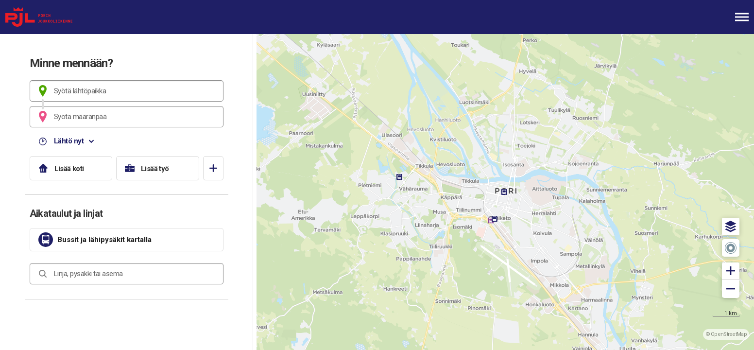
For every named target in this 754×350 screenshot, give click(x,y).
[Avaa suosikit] (213, 168)
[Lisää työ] (157, 168)
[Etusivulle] (55, 17)
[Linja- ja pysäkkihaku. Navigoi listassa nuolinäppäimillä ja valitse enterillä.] (126, 273)
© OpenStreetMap (726, 334)
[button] (730, 226)
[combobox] (126, 91)
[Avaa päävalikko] (742, 17)
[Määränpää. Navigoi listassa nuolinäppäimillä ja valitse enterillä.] (126, 116)
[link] (126, 239)
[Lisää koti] (71, 168)
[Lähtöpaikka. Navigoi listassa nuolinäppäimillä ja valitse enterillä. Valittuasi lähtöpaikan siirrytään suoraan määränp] (126, 91)
